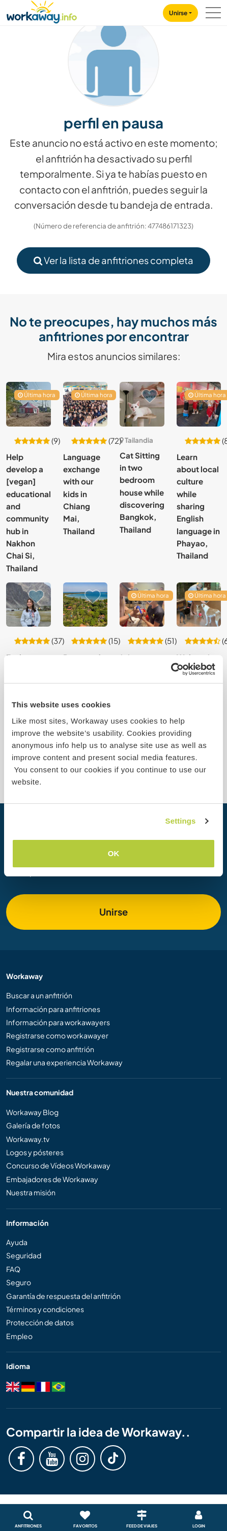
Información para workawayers (58, 1022)
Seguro (18, 1282)
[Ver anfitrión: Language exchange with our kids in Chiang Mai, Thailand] (85, 404)
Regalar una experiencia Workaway (64, 1062)
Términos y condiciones (45, 1309)
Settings (180, 821)
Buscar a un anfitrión (39, 995)
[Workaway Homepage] (41, 10)
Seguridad (23, 1255)
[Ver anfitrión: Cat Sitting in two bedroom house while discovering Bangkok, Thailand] (142, 404)
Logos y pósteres (35, 1152)
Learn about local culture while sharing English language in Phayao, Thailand (198, 506)
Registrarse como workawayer (57, 1035)
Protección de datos (40, 1322)
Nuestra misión (30, 1192)
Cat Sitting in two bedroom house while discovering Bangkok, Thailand (142, 492)
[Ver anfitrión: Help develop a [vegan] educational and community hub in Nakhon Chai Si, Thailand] (28, 404)
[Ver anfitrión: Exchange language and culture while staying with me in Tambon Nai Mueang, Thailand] (28, 604)
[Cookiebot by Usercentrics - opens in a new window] (170, 669)
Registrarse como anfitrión (50, 1049)
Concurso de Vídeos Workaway (58, 1165)
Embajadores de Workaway (52, 1179)
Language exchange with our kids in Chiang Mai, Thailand (81, 494)
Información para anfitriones (53, 1009)
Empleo (19, 1336)
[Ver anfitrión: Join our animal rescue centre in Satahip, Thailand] (142, 604)
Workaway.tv (27, 1139)
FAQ (13, 1269)
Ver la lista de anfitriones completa (113, 260)
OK (114, 853)
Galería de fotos (33, 1125)
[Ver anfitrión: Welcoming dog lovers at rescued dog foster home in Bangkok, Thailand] (199, 604)
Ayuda (16, 1242)
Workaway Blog (32, 1112)
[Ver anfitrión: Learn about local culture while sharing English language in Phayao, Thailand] (199, 404)
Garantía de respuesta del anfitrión (63, 1295)
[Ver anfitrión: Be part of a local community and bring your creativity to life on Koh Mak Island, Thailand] (85, 604)
